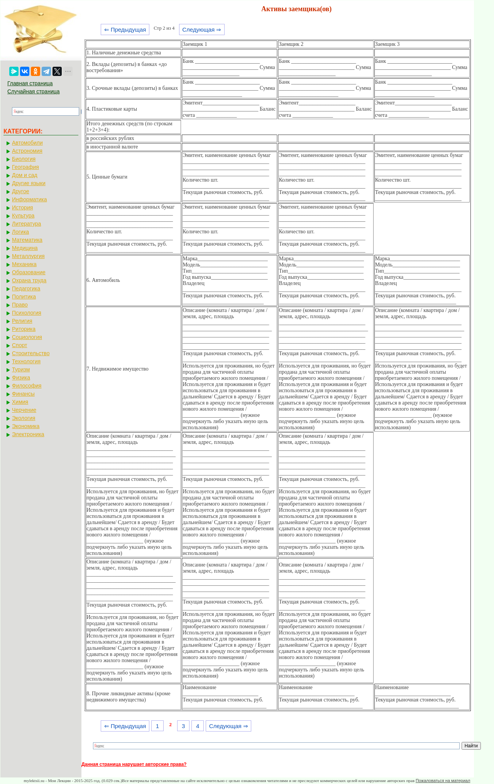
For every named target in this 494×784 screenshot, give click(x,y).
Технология (26, 361)
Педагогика (26, 288)
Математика (27, 240)
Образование (29, 272)
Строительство (30, 353)
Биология (24, 159)
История (22, 207)
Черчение (24, 410)
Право (20, 305)
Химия (20, 402)
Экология (23, 418)
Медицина (25, 248)
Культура (23, 215)
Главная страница (30, 83)
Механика (24, 264)
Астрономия (27, 151)
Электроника (28, 434)
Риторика (24, 329)
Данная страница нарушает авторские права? (133, 764)
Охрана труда (29, 280)
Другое (20, 191)
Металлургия (28, 256)
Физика (21, 377)
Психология (26, 313)
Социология (27, 337)
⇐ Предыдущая (125, 29)
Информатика (29, 199)
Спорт (19, 345)
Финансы (23, 394)
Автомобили (27, 143)
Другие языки (29, 183)
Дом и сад (24, 175)
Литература (26, 224)
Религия (22, 321)
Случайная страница (33, 91)
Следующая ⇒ (201, 29)
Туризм (21, 369)
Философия (26, 386)
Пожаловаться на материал (443, 780)
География (25, 167)
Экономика (25, 426)
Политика (24, 296)
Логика (20, 232)
